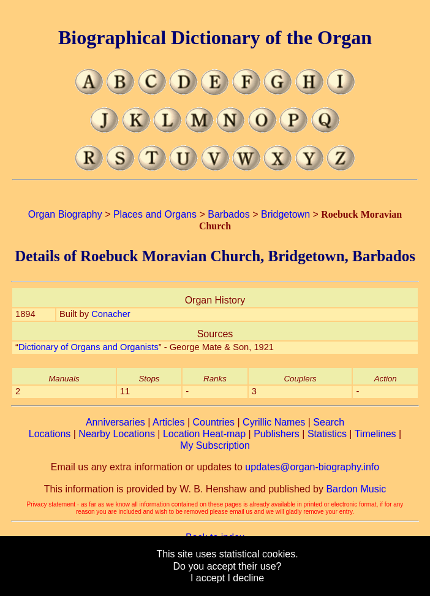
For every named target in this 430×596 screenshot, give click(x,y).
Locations (50, 434)
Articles (168, 422)
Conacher (110, 314)
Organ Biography (65, 214)
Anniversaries (115, 422)
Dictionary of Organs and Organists (88, 347)
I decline (245, 578)
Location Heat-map (204, 434)
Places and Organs (155, 214)
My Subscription (215, 445)
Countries (214, 422)
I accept (207, 578)
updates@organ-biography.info (312, 467)
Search (328, 422)
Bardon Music (356, 489)
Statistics (327, 434)
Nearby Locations (116, 434)
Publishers (277, 434)
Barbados (229, 214)
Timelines (375, 434)
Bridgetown (285, 214)
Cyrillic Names (274, 422)
